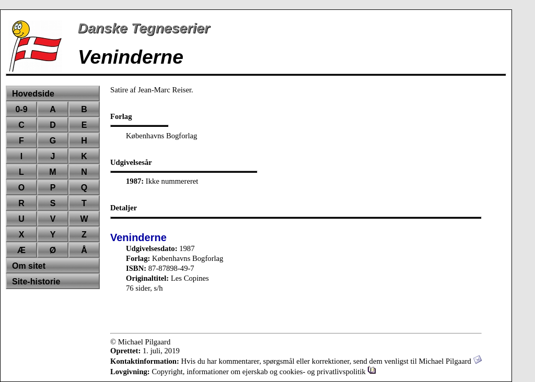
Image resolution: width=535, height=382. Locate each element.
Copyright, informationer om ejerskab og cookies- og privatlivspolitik (264, 371)
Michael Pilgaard (449, 361)
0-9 (21, 109)
